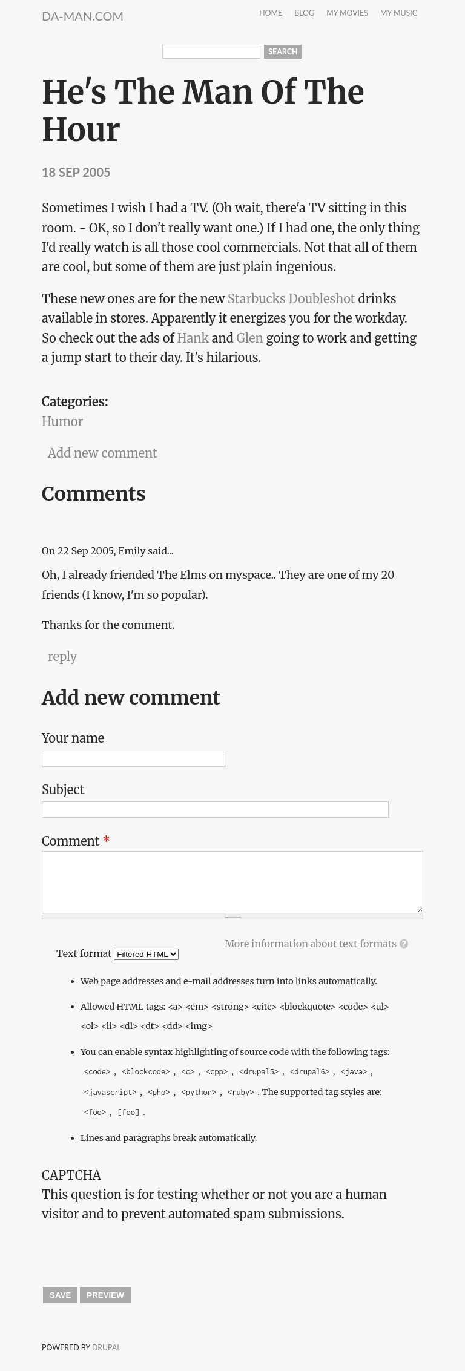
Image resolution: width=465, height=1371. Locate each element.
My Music (398, 14)
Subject (63, 789)
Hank (193, 338)
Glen (250, 338)
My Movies (347, 14)
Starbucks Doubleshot (291, 298)
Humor (62, 421)
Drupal (106, 1347)
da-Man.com (83, 15)
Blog (304, 14)
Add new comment (102, 453)
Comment (76, 841)
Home (270, 14)
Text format (85, 953)
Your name (73, 738)
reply (62, 656)
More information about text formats (311, 944)
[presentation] (134, 1248)
